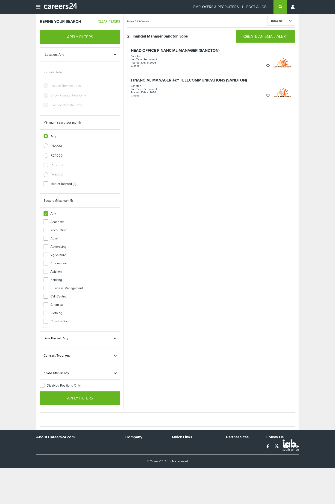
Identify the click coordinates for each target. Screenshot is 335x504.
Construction (56, 321)
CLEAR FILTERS (109, 21)
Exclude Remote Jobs (66, 105)
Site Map (178, 452)
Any (53, 136)
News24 (232, 452)
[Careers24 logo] (58, 7)
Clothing (53, 313)
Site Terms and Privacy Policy (192, 458)
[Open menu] (38, 7)
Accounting (55, 230)
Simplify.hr (233, 445)
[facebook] (268, 446)
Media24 (232, 464)
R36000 (57, 165)
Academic (54, 221)
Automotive (55, 263)
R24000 (57, 155)
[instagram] (295, 446)
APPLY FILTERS (80, 37)
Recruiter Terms (183, 470)
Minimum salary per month (62, 122)
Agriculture (55, 255)
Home (130, 21)
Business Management (63, 288)
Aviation (53, 271)
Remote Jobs (53, 72)
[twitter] (277, 446)
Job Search (143, 21)
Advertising (55, 246)
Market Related (60, 183)
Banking (53, 279)
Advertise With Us (138, 452)
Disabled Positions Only (60, 385)
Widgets (177, 464)
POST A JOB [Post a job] (256, 6)
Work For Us (134, 445)
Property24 (234, 458)
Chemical (53, 304)
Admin (51, 238)
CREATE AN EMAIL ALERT (265, 36)
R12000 (56, 145)
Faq (174, 477)
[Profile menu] (293, 7)
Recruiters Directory (186, 445)
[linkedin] (286, 446)
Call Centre (55, 296)
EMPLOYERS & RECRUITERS (216, 6)
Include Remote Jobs (66, 85)
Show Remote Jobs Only (68, 95)
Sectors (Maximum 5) (58, 200)
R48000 (57, 174)
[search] (280, 7)
